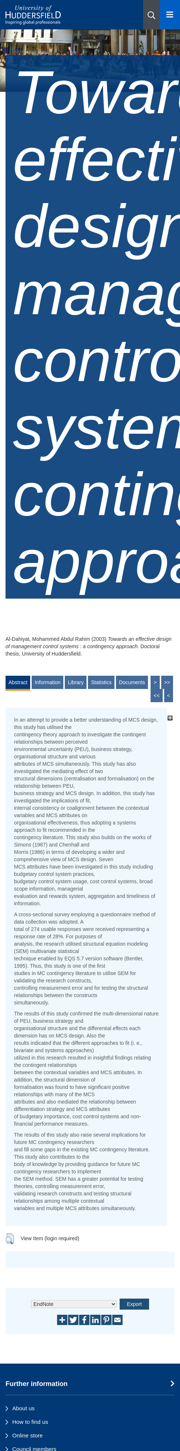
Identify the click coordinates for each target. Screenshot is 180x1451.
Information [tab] (47, 682)
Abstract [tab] (17, 682)
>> (167, 682)
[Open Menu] (170, 14)
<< (156, 696)
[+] (170, 718)
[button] (151, 14)
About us (23, 1408)
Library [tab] (76, 682)
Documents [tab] (132, 682)
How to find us (30, 1422)
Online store (27, 1435)
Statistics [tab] (101, 682)
